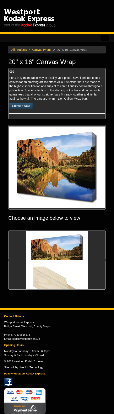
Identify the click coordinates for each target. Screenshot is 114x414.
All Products (19, 49)
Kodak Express (57, 18)
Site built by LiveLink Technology (23, 367)
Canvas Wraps (41, 49)
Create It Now (21, 106)
